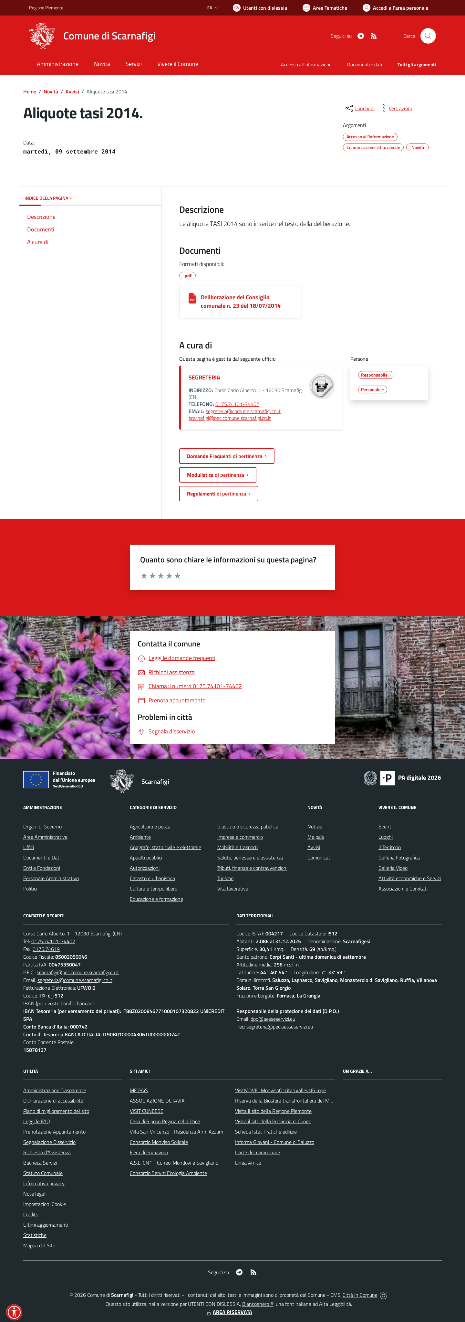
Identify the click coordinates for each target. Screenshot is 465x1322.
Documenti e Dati (41, 857)
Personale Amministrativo (51, 878)
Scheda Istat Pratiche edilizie (266, 1131)
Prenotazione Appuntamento (54, 1131)
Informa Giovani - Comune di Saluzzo (274, 1142)
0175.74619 (46, 949)
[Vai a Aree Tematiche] (325, 8)
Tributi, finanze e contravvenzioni (252, 868)
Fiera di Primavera (149, 1152)
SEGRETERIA (204, 377)
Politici (30, 888)
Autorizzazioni (145, 868)
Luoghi (385, 837)
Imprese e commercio (240, 837)
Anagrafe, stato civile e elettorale (165, 847)
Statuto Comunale (43, 1173)
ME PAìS (139, 1090)
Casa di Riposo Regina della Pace (165, 1121)
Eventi (385, 826)
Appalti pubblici (146, 857)
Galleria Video (393, 868)
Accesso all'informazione (306, 64)
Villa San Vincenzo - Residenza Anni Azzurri (176, 1131)
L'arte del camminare (257, 1152)
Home (29, 91)
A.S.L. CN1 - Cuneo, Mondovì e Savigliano (174, 1163)
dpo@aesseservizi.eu (273, 1019)
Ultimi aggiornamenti (45, 1225)
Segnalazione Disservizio (49, 1142)
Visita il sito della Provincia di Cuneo (273, 1121)
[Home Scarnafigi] (92, 36)
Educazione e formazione (156, 899)
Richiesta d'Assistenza (47, 1152)
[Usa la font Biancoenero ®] (260, 8)
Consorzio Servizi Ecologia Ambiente (168, 1173)
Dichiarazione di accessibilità (53, 1100)
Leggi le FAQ (36, 1121)
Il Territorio (389, 847)
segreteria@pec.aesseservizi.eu (279, 1026)
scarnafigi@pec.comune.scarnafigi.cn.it (230, 418)
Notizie (314, 826)
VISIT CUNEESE (146, 1111)
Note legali (34, 1194)
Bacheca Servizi (40, 1163)
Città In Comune (360, 1295)
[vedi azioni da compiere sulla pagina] (395, 108)
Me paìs (315, 837)
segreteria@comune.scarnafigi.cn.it (243, 411)
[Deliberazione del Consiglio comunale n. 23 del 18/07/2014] (192, 298)
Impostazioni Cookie (44, 1204)
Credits (30, 1214)
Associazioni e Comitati (403, 888)
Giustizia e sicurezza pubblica (247, 826)
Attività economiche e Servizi (409, 878)
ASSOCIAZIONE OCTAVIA (157, 1100)
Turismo (225, 878)
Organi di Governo (42, 826)
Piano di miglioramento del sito (56, 1111)
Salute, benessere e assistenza (250, 857)
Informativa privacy (44, 1183)
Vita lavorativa (232, 888)
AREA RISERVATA (228, 1312)
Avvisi (72, 91)
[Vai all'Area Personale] (395, 8)
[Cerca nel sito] (428, 36)
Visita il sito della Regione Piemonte (273, 1111)
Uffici (28, 847)
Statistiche (34, 1235)
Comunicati (319, 857)
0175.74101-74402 (237, 404)
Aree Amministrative (45, 837)
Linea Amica (248, 1163)
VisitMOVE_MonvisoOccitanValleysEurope (280, 1090)
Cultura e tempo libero (153, 888)
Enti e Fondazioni (41, 868)
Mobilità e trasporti (237, 847)
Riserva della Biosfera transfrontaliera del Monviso (289, 1100)
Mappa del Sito (39, 1245)
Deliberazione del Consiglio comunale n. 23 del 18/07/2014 (241, 301)
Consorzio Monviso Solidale (159, 1142)
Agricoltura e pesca (150, 826)
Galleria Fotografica (399, 857)
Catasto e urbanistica (152, 878)
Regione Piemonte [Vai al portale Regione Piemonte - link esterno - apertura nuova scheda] (46, 7)
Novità (51, 91)
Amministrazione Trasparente (54, 1090)
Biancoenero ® (258, 1304)
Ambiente (140, 837)
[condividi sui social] (359, 108)
